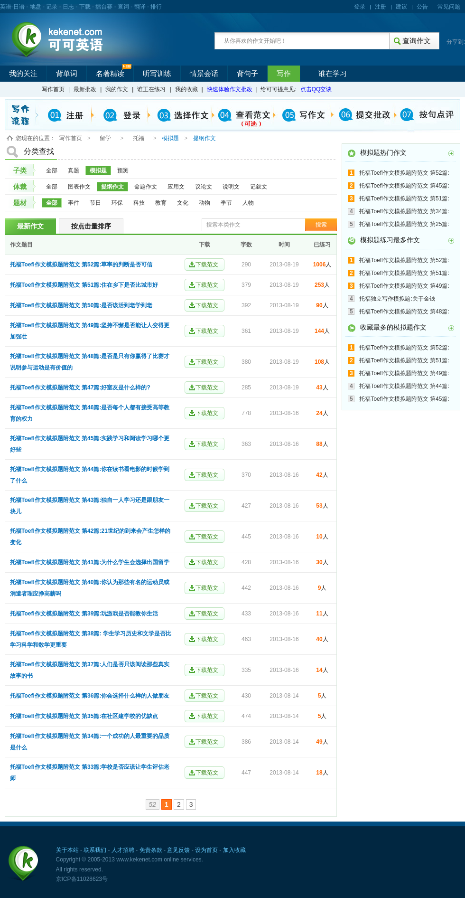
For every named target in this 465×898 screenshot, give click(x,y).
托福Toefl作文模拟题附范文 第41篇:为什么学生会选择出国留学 (89, 562)
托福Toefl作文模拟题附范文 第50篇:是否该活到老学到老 (81, 305)
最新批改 (85, 89)
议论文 (203, 186)
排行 (156, 6)
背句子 (247, 73)
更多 (451, 153)
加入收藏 (234, 850)
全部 (51, 170)
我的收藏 (186, 89)
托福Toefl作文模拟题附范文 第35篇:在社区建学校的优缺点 (84, 716)
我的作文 (116, 89)
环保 (117, 202)
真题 (73, 170)
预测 (123, 170)
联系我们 (95, 850)
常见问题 (448, 6)
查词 (123, 6)
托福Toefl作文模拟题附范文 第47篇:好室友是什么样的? (80, 387)
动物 (204, 202)
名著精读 (110, 73)
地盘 (35, 6)
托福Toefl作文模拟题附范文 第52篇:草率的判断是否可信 (81, 264)
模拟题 (98, 170)
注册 (380, 6)
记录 (51, 6)
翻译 (140, 6)
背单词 (66, 73)
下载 (85, 6)
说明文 (231, 186)
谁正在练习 (151, 89)
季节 (226, 202)
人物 (248, 202)
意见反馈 (178, 850)
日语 (19, 6)
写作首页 (53, 89)
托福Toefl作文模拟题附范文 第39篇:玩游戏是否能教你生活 (84, 613)
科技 (139, 202)
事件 (73, 202)
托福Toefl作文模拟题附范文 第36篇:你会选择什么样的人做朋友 (89, 695)
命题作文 (145, 186)
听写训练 (157, 73)
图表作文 (79, 186)
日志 (68, 6)
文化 (182, 202)
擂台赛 (103, 6)
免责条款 (151, 850)
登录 (359, 6)
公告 (422, 6)
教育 (161, 202)
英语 (5, 6)
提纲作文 (112, 186)
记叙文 (258, 186)
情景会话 (204, 73)
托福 (138, 138)
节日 (95, 202)
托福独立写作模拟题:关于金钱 (397, 298)
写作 (284, 73)
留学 (105, 138)
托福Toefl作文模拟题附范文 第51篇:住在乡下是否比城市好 (84, 285)
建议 (401, 6)
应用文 (176, 186)
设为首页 (206, 850)
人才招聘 (123, 850)
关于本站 (67, 850)
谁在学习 (332, 73)
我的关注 (23, 73)
